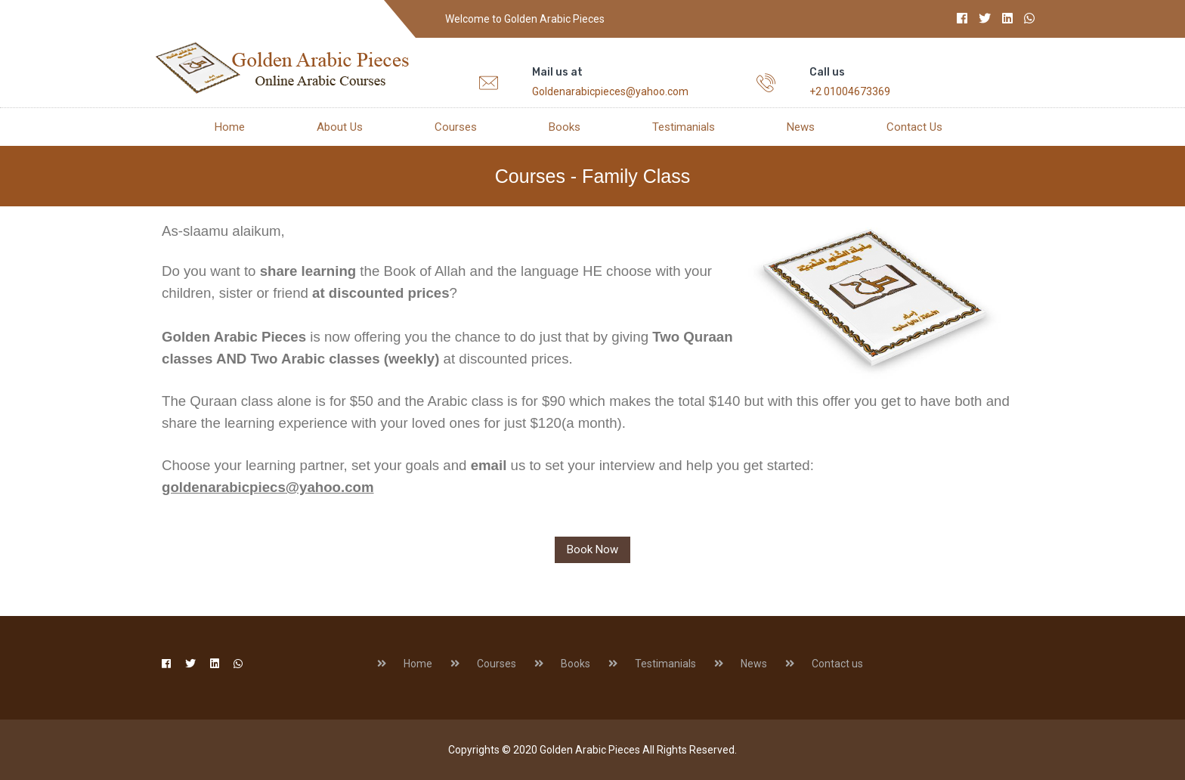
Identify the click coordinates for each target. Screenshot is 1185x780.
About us (340, 127)
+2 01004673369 (849, 91)
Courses (456, 127)
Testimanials (683, 127)
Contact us (914, 127)
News (801, 127)
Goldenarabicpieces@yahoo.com (610, 91)
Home (230, 127)
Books (564, 127)
